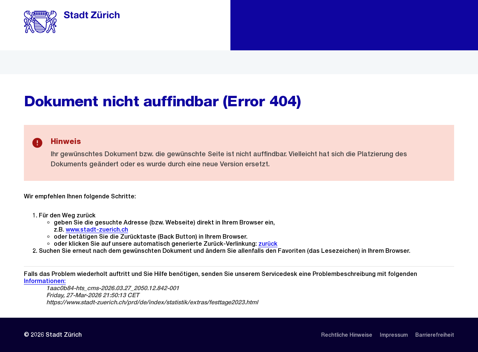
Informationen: (45, 281)
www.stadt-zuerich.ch (97, 229)
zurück (267, 243)
